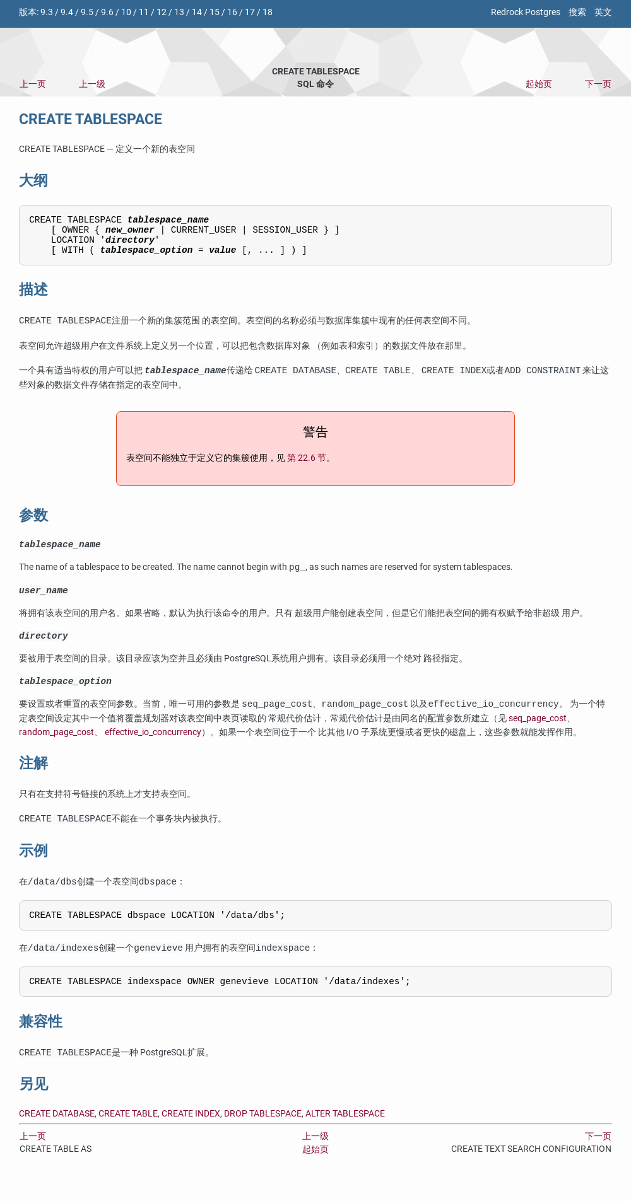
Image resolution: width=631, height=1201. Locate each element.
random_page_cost (56, 747)
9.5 (87, 12)
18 (267, 12)
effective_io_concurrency (153, 747)
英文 (603, 12)
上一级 (92, 84)
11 (144, 12)
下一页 (598, 84)
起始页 (539, 84)
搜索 (577, 12)
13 (179, 12)
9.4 (67, 12)
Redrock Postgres (525, 12)
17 (250, 12)
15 (214, 12)
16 (232, 12)
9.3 (46, 12)
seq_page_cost (538, 733)
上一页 (33, 84)
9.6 (107, 12)
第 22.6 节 (306, 466)
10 (126, 12)
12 (161, 12)
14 (197, 12)
